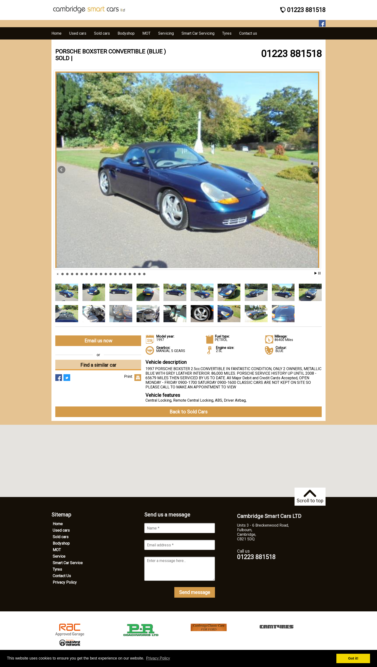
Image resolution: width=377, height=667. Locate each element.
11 (106, 274)
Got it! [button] (353, 658)
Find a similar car (98, 365)
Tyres (57, 569)
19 (144, 274)
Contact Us (62, 576)
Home (58, 524)
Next (315, 170)
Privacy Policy (65, 582)
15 (125, 274)
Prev (61, 170)
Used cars (61, 530)
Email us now (98, 341)
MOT (57, 550)
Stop (319, 273)
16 (130, 274)
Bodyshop (61, 543)
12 (110, 274)
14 (120, 274)
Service (59, 556)
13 (115, 274)
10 (101, 274)
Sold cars (61, 537)
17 (134, 274)
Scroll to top (310, 497)
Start (315, 273)
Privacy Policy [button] (158, 658)
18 (139, 274)
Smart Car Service (68, 563)
